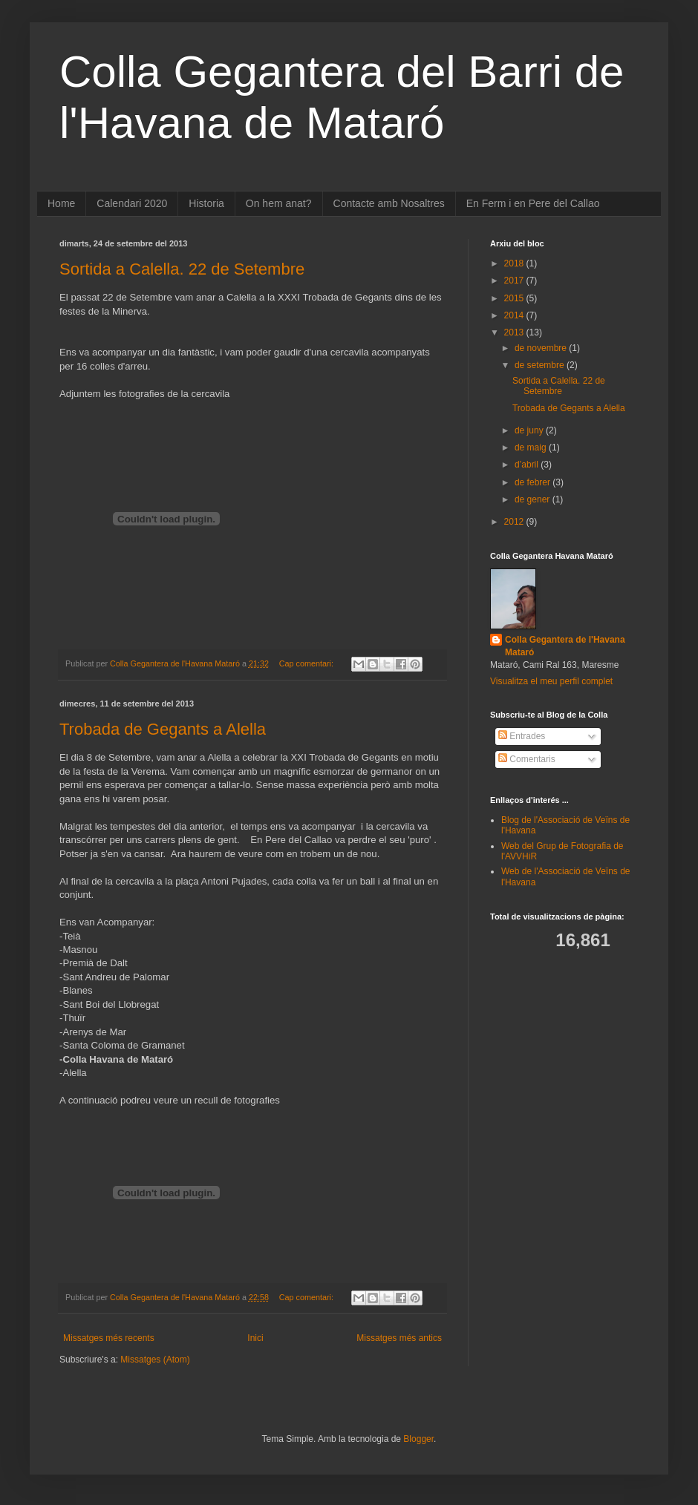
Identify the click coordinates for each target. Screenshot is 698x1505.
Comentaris (526, 759)
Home (61, 203)
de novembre (542, 348)
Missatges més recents (108, 1338)
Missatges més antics (399, 1338)
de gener (533, 499)
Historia (206, 203)
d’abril (528, 464)
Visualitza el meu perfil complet (551, 681)
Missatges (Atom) (154, 1359)
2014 (515, 315)
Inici (255, 1338)
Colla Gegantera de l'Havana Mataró (565, 646)
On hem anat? (279, 203)
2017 (515, 280)
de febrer (533, 482)
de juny (530, 430)
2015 (515, 298)
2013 (515, 332)
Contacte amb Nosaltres (389, 203)
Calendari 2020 (132, 203)
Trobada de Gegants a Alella (162, 729)
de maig (532, 447)
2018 (515, 263)
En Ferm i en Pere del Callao (533, 203)
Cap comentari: (307, 663)
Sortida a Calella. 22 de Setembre (181, 269)
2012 (515, 522)
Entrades (521, 736)
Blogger (418, 1439)
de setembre (541, 365)
